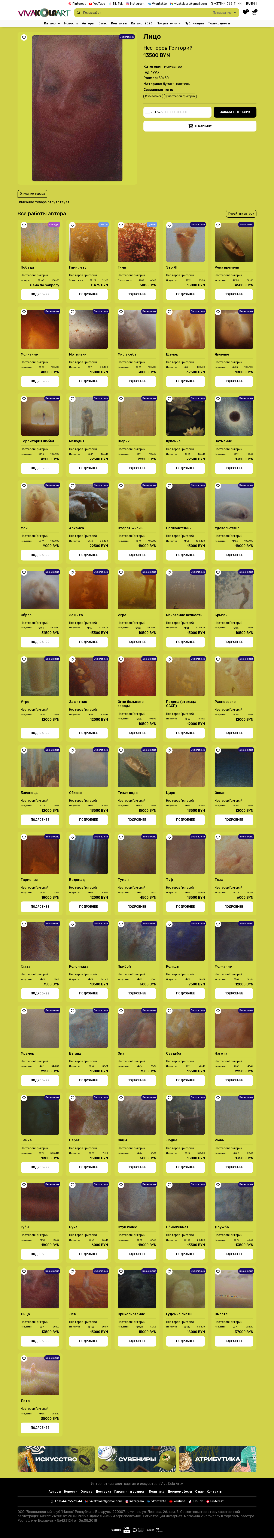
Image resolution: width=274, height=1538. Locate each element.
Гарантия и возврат (130, 1491)
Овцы (122, 1140)
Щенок (172, 354)
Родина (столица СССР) (181, 704)
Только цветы (219, 23)
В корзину (200, 126)
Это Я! (171, 267)
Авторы (88, 23)
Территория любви (37, 441)
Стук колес (127, 1227)
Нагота (221, 1053)
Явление (222, 354)
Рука (73, 1227)
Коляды (172, 966)
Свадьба (173, 1053)
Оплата (86, 1491)
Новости (71, 23)
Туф (169, 880)
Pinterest (79, 3)
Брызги (221, 615)
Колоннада (78, 966)
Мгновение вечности (184, 615)
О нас (102, 23)
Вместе (221, 1314)
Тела (219, 880)
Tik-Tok (118, 3)
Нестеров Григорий (168, 48)
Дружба (222, 1227)
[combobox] (153, 112)
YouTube (99, 3)
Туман (123, 880)
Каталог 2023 (141, 23)
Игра (122, 615)
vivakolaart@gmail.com (190, 3)
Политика (156, 1491)
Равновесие (225, 702)
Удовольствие (227, 528)
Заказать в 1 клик (235, 112)
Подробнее (40, 294)
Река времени (227, 267)
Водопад (77, 880)
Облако (75, 793)
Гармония (29, 880)
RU (248, 4)
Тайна (26, 1140)
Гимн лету (77, 267)
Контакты (119, 23)
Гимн (122, 267)
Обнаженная (177, 1227)
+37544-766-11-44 (228, 3)
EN (253, 4)
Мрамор (27, 1053)
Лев (72, 1314)
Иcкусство (173, 66)
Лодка (171, 1140)
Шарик (124, 441)
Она (121, 1053)
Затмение (223, 441)
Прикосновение (131, 1314)
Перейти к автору (241, 213)
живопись (153, 96)
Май (24, 528)
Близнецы (29, 793)
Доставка (103, 1491)
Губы (25, 1227)
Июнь (219, 1140)
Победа (27, 267)
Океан (220, 793)
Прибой (124, 966)
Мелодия (76, 441)
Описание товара (32, 194)
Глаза (25, 966)
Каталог (52, 23)
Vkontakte (159, 3)
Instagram (137, 3)
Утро (25, 702)
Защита (76, 615)
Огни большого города (131, 704)
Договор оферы (180, 1491)
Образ (26, 615)
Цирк (170, 793)
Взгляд (75, 1053)
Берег (74, 1140)
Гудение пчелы (179, 1314)
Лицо (25, 1314)
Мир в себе (127, 354)
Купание (173, 441)
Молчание (29, 354)
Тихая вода (128, 793)
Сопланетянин (179, 528)
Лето (25, 1401)
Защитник (78, 702)
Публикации (194, 23)
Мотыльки (77, 354)
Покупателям (168, 23)
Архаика (76, 528)
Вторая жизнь (130, 528)
